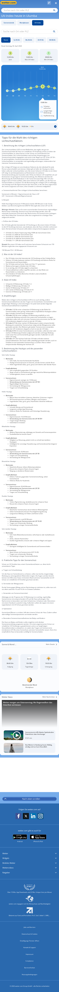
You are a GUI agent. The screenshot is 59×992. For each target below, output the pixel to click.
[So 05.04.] (16, 40)
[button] (29, 853)
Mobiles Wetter (8, 863)
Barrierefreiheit (29, 968)
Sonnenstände (9, 23)
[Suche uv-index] (53, 31)
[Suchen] (53, 10)
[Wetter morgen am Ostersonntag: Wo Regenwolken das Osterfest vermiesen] (29, 713)
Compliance (29, 961)
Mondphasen (24, 23)
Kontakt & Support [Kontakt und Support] (29, 947)
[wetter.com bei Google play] (20, 838)
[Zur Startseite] (10, 3)
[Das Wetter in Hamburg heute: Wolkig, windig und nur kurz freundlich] (29, 748)
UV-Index (37, 23)
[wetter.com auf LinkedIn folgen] (33, 816)
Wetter (5, 853)
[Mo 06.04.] (29, 40)
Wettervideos (8, 867)
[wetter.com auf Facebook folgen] (18, 816)
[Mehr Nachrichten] (49, 697)
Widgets (5, 858)
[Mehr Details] (51, 644)
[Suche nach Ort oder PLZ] (29, 10)
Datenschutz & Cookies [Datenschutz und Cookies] (29, 934)
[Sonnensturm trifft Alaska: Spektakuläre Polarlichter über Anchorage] (29, 735)
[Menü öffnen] (55, 2)
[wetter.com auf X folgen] (26, 817)
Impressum (29, 954)
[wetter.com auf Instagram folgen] (40, 816)
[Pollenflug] (49, 3)
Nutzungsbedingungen (29, 974)
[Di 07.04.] (40, 40)
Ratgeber (6, 872)
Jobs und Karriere (29, 927)
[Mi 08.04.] (52, 40)
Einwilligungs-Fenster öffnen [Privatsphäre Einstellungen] (29, 941)
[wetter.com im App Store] (38, 838)
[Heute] (5, 40)
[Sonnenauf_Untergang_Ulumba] (29, 126)
